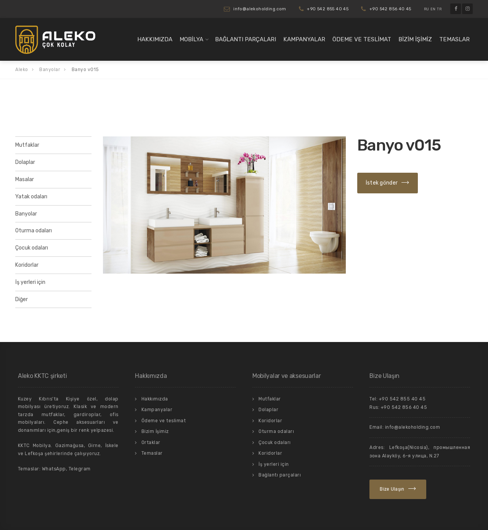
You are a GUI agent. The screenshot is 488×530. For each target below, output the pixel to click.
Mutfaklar (27, 145)
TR (439, 9)
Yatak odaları (31, 196)
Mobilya (191, 39)
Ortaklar (151, 442)
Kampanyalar (304, 39)
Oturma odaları (33, 230)
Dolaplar (25, 162)
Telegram (80, 469)
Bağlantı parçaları (245, 39)
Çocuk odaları (31, 248)
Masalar (24, 179)
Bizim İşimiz (415, 39)
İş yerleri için (30, 282)
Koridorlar (27, 265)
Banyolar (26, 214)
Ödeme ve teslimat (361, 39)
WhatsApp (54, 469)
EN (433, 9)
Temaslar (454, 39)
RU (426, 9)
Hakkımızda (154, 39)
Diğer (21, 299)
